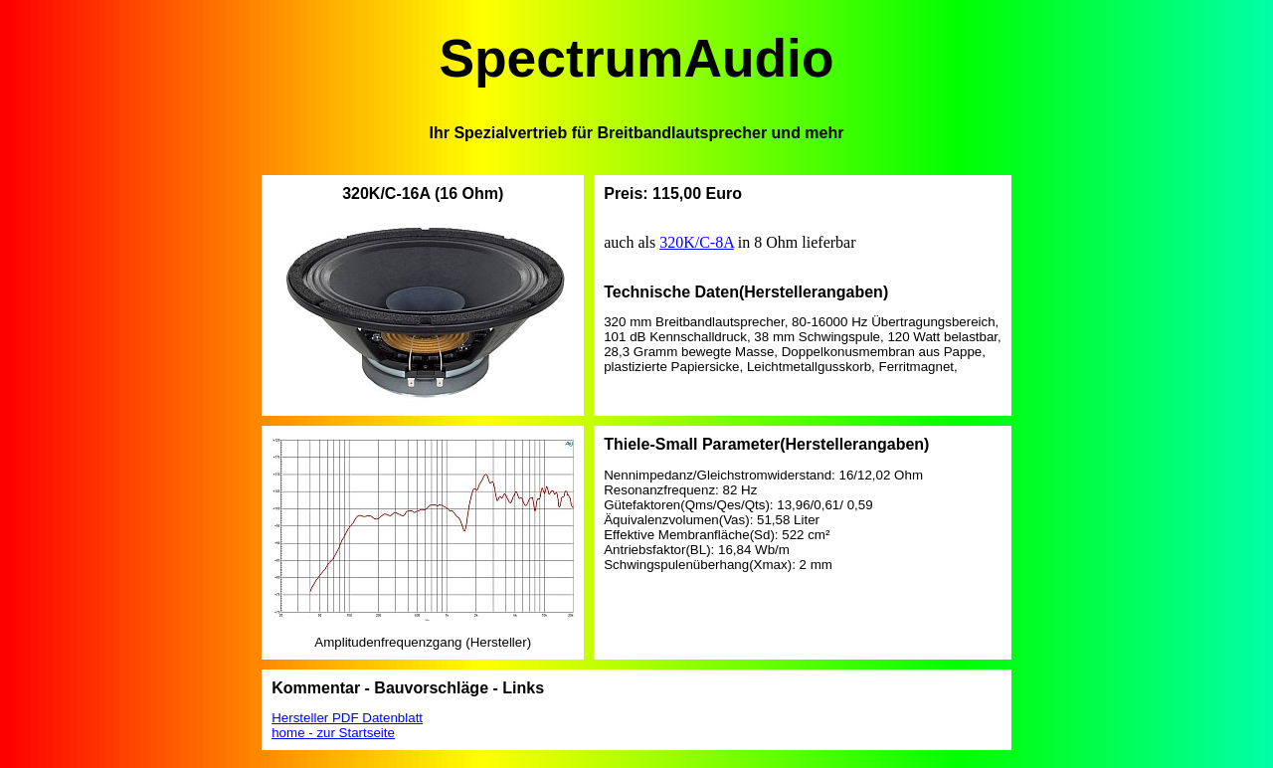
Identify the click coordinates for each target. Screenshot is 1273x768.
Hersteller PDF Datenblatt (347, 717)
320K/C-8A (696, 242)
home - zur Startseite (333, 732)
